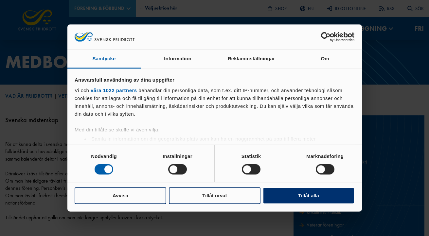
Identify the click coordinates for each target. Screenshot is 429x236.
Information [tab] (177, 58)
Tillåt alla (308, 195)
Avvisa (120, 195)
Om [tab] (325, 58)
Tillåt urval (214, 195)
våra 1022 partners (114, 90)
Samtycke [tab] (104, 58)
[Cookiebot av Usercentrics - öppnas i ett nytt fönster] (325, 37)
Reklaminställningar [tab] (251, 58)
